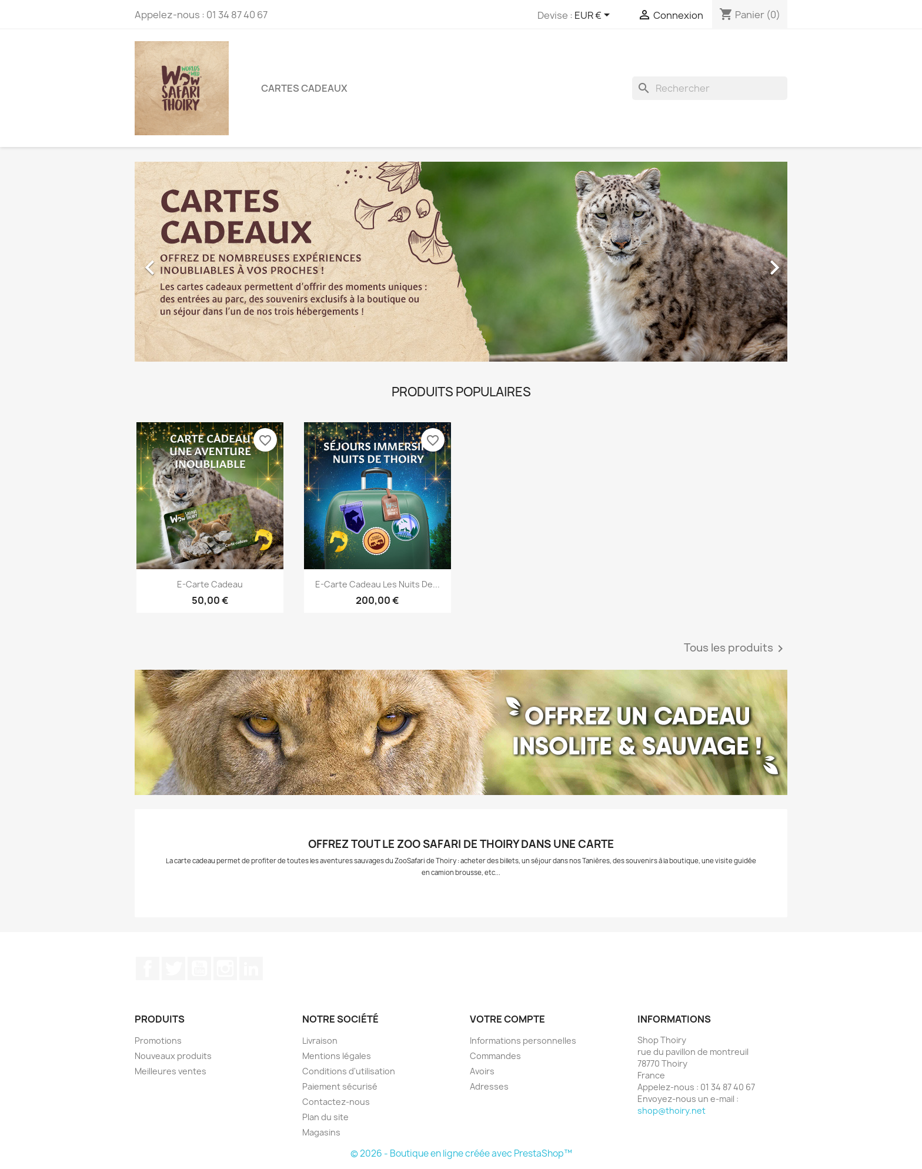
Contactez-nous (336, 1101)
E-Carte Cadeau (210, 584)
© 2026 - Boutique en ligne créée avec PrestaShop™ (461, 1153)
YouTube (199, 968)
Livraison (320, 1040)
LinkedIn (251, 968)
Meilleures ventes (170, 1071)
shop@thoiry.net (671, 1110)
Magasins (321, 1132)
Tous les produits (735, 649)
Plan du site (325, 1117)
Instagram (225, 968)
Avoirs (482, 1071)
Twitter (173, 968)
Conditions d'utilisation (348, 1071)
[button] (184, 262)
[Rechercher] (709, 88)
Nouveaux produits (173, 1055)
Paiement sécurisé (340, 1086)
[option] (461, 262)
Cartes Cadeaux (304, 88)
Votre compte (507, 1019)
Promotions (158, 1040)
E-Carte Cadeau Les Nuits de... (377, 584)
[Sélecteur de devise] (594, 16)
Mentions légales (336, 1055)
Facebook (147, 968)
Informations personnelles (523, 1040)
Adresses (489, 1086)
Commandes (495, 1055)
